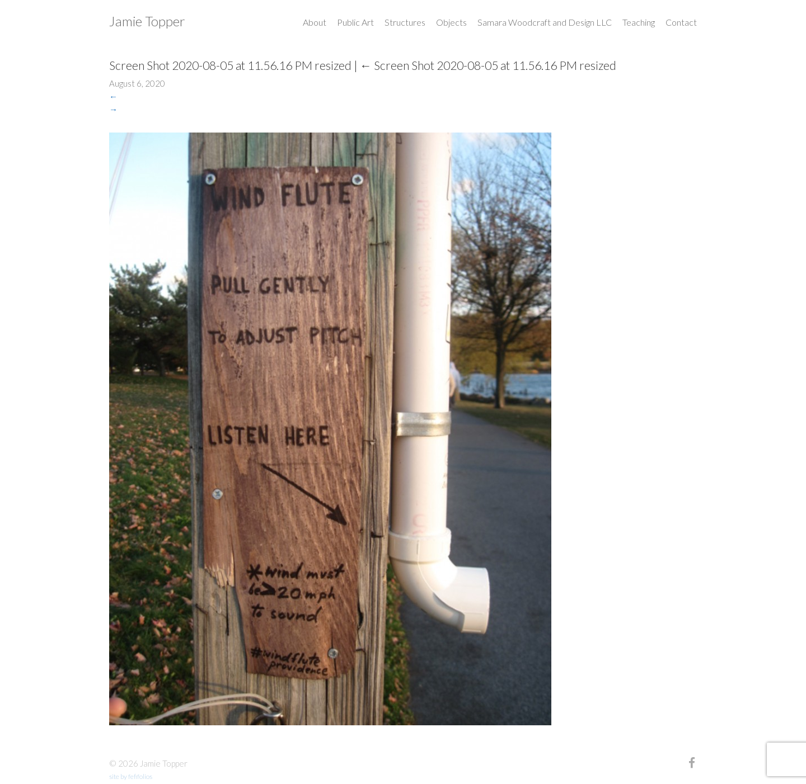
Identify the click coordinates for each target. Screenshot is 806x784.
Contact (681, 22)
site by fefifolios (130, 776)
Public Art (355, 22)
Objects (451, 22)
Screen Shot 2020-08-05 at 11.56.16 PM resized (488, 65)
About (314, 22)
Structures (405, 22)
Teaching (638, 22)
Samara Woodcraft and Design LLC (544, 22)
